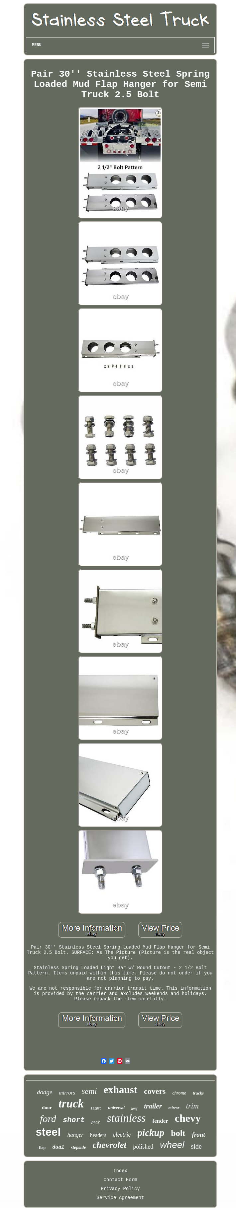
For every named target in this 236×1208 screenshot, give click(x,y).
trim (192, 1106)
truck (71, 1103)
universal (116, 1107)
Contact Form (120, 1179)
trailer (153, 1106)
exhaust (120, 1090)
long (134, 1108)
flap (42, 1147)
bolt (178, 1133)
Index (120, 1170)
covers (155, 1091)
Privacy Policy (120, 1188)
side (196, 1146)
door (47, 1107)
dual (58, 1147)
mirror (174, 1107)
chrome (179, 1093)
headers (98, 1135)
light (95, 1108)
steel (48, 1132)
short (74, 1120)
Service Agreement (120, 1197)
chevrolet (109, 1145)
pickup (151, 1132)
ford (48, 1118)
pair (95, 1122)
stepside (78, 1147)
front (198, 1134)
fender (160, 1121)
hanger (75, 1135)
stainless (126, 1118)
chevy (188, 1118)
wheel (172, 1145)
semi (89, 1091)
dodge (44, 1092)
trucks (198, 1093)
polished (143, 1146)
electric (122, 1134)
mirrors (67, 1093)
